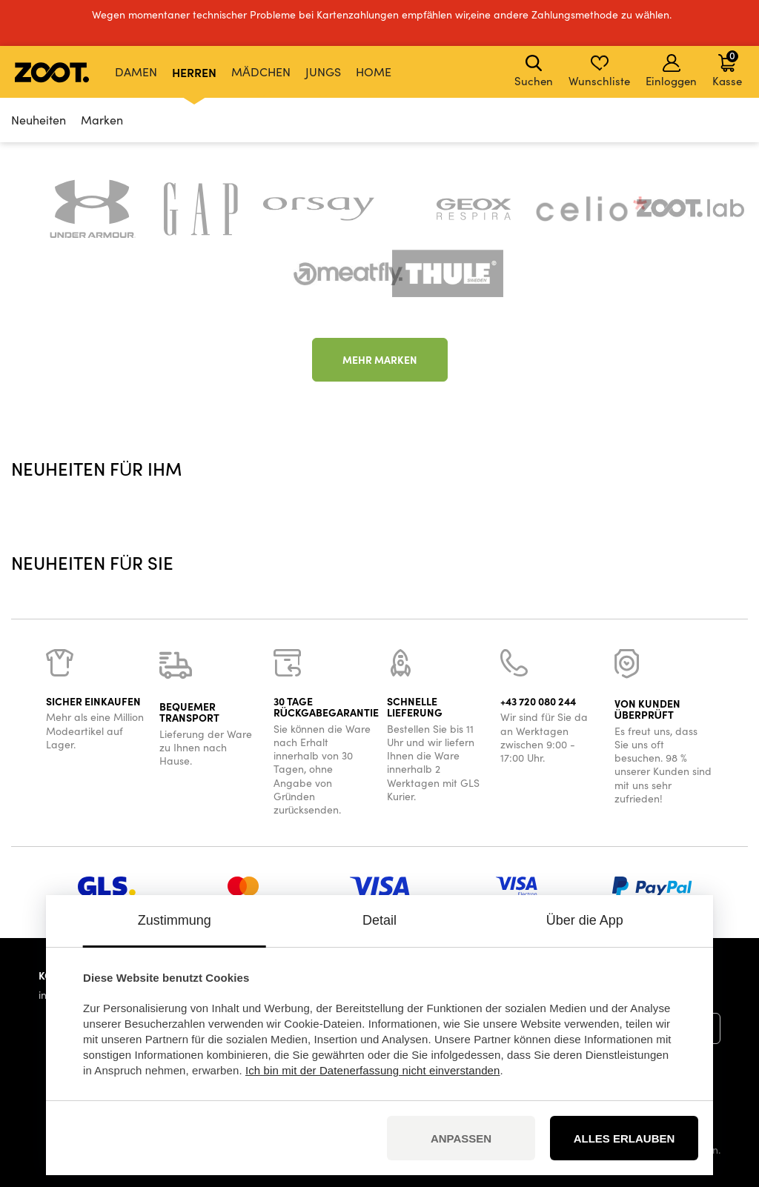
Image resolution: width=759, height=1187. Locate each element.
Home (373, 71)
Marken (102, 119)
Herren (194, 72)
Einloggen (671, 71)
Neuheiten (38, 119)
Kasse (727, 68)
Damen (136, 71)
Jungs (323, 71)
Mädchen (261, 71)
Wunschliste (599, 71)
